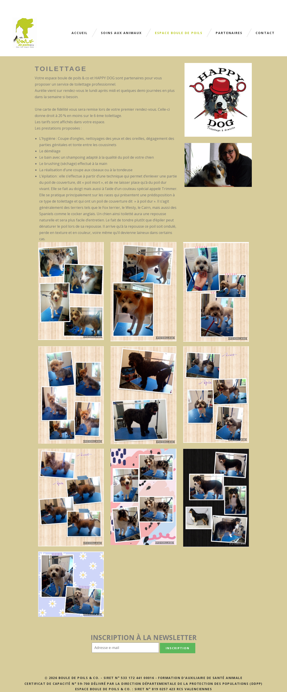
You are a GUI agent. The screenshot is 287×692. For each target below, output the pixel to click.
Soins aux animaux (121, 33)
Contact (265, 33)
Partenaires (229, 33)
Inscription (177, 648)
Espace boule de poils (178, 33)
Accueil (80, 33)
